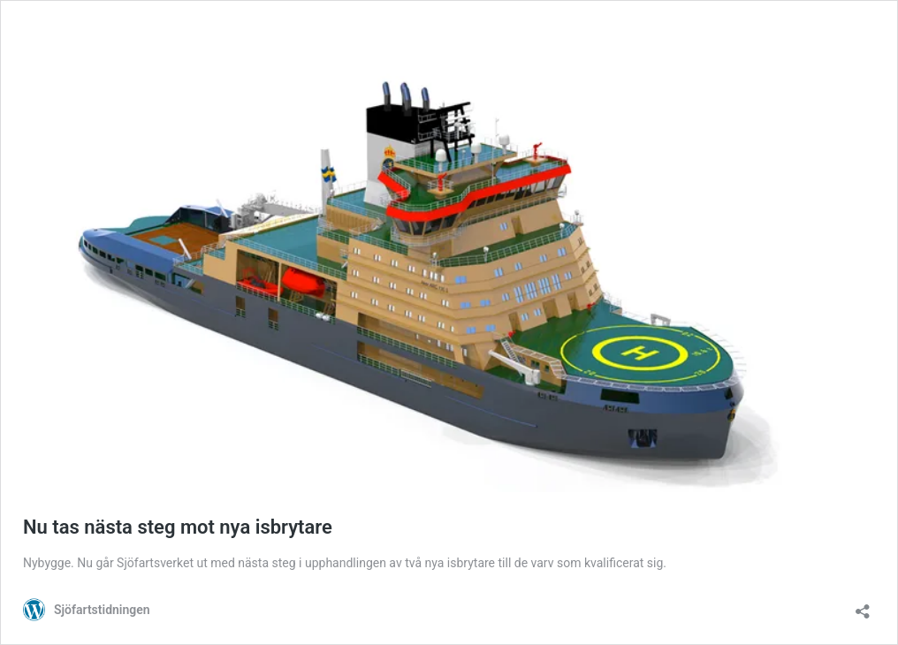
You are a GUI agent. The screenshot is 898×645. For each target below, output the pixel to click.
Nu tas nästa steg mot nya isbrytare (177, 527)
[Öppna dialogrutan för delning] (862, 605)
